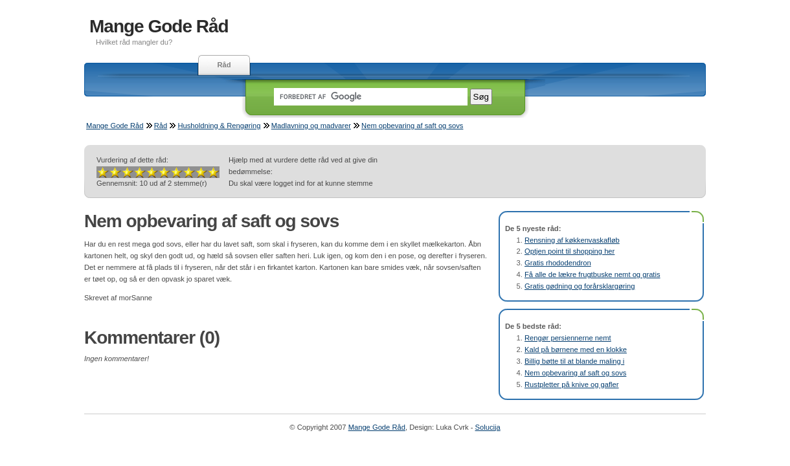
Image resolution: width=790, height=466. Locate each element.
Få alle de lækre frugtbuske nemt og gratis (592, 274)
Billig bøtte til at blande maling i (574, 361)
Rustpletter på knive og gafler (572, 384)
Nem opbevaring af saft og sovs (412, 125)
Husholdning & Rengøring (218, 125)
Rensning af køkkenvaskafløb (572, 240)
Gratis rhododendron (558, 263)
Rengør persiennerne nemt (568, 338)
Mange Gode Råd (159, 26)
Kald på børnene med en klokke (576, 349)
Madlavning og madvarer (311, 125)
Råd (224, 65)
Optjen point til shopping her (570, 251)
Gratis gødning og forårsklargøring (580, 286)
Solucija (488, 427)
